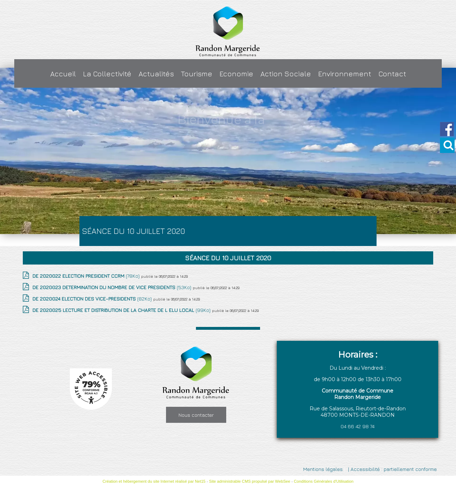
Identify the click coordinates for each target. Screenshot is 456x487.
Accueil (63, 74)
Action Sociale (285, 74)
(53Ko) (112, 287)
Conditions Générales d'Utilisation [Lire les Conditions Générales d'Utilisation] (324, 481)
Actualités (156, 74)
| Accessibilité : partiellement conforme (392, 469)
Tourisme (196, 74)
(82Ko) (92, 299)
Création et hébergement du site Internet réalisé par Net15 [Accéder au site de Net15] (154, 481)
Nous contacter (196, 415)
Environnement (344, 74)
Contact (392, 74)
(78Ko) (86, 276)
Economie (236, 74)
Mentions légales (323, 469)
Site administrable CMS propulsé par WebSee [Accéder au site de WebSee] (249, 481)
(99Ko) (122, 310)
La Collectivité (107, 74)
